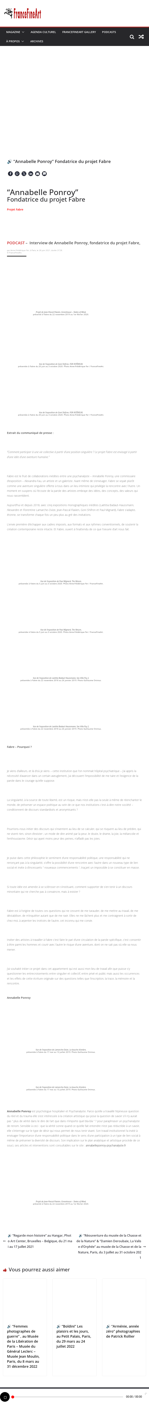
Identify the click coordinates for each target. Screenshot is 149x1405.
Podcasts (109, 32)
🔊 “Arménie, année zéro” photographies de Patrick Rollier (123, 1331)
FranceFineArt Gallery (79, 32)
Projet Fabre (15, 209)
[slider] (67, 1396)
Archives (36, 41)
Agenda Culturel (43, 32)
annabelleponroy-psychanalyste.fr (106, 1145)
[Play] (5, 1397)
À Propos (13, 41)
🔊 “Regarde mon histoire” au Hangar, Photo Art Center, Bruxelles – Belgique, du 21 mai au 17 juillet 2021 (37, 1241)
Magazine (13, 32)
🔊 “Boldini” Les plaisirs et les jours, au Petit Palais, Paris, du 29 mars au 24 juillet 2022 (73, 1336)
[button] (22, 32)
